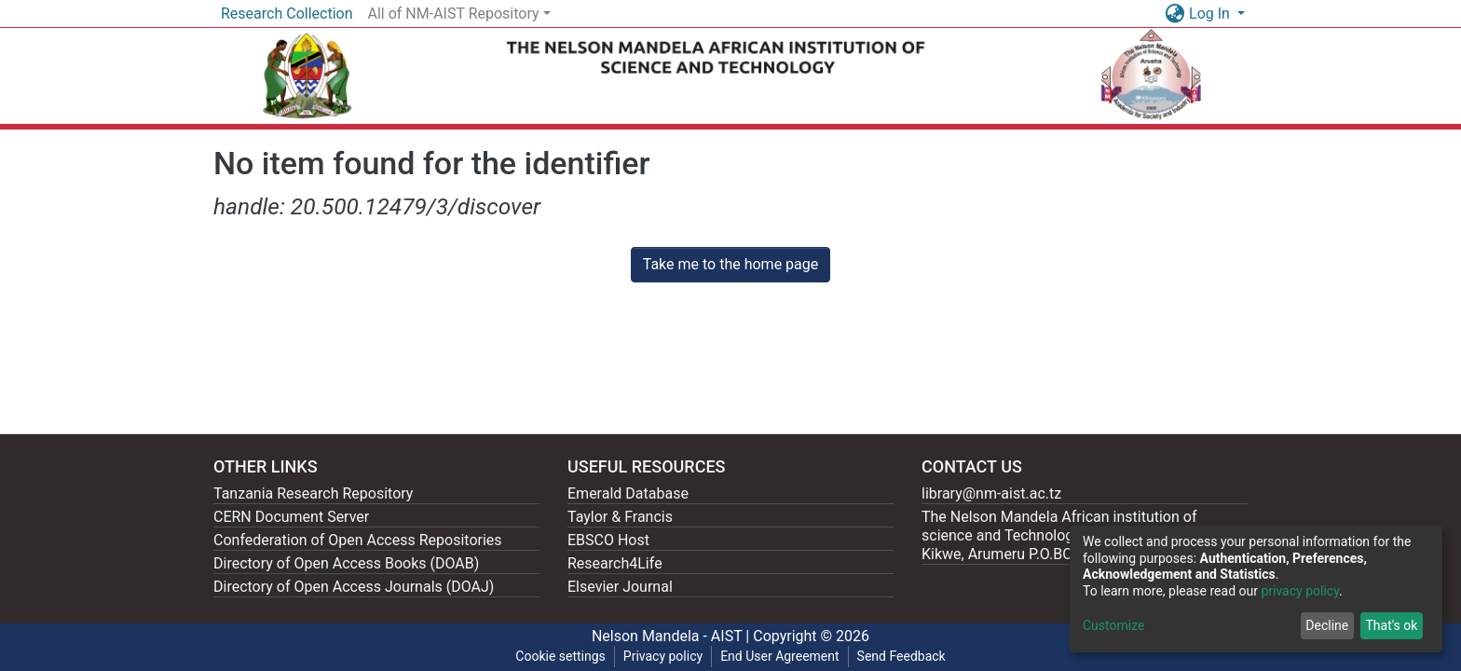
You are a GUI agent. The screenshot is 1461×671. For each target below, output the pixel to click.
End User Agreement (779, 656)
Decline (1326, 625)
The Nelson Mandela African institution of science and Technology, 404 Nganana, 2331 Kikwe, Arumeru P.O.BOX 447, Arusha (1068, 535)
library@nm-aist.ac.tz (991, 493)
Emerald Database (628, 493)
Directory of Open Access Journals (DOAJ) (353, 587)
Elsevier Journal (620, 587)
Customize (1113, 625)
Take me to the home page (731, 264)
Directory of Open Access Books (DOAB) (346, 563)
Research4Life (614, 563)
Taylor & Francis (620, 517)
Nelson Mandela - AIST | (672, 636)
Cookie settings (560, 656)
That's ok (1391, 625)
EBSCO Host (608, 540)
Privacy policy (663, 656)
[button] (1174, 14)
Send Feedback (901, 656)
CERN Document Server (291, 517)
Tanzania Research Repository (313, 493)
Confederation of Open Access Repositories (357, 540)
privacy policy (1300, 590)
